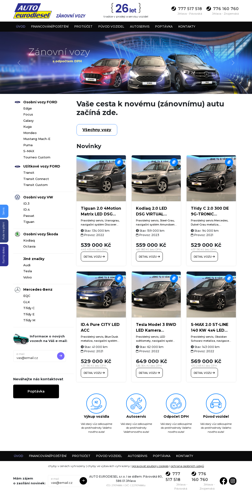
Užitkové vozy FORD (41, 166)
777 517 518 (186, 8)
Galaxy (28, 120)
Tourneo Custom (36, 157)
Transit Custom (35, 185)
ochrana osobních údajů (187, 463)
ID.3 (26, 203)
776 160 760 (222, 8)
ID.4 (26, 209)
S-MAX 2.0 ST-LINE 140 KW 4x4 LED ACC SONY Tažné (209, 328)
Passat (28, 216)
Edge (27, 108)
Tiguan (28, 222)
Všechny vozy (96, 129)
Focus (28, 114)
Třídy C (29, 308)
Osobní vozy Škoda (40, 234)
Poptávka (36, 391)
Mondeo (30, 133)
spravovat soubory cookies (150, 463)
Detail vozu (93, 255)
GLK (26, 302)
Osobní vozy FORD (40, 102)
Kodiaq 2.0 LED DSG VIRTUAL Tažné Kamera (151, 214)
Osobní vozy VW (38, 197)
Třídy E (29, 314)
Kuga (27, 126)
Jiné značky (33, 259)
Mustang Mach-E (36, 139)
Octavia (29, 246)
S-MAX (28, 151)
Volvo (27, 277)
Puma (28, 145)
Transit (28, 172)
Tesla (27, 271)
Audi (26, 265)
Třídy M (29, 320)
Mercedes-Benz (38, 289)
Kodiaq (29, 240)
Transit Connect (36, 179)
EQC (26, 296)
